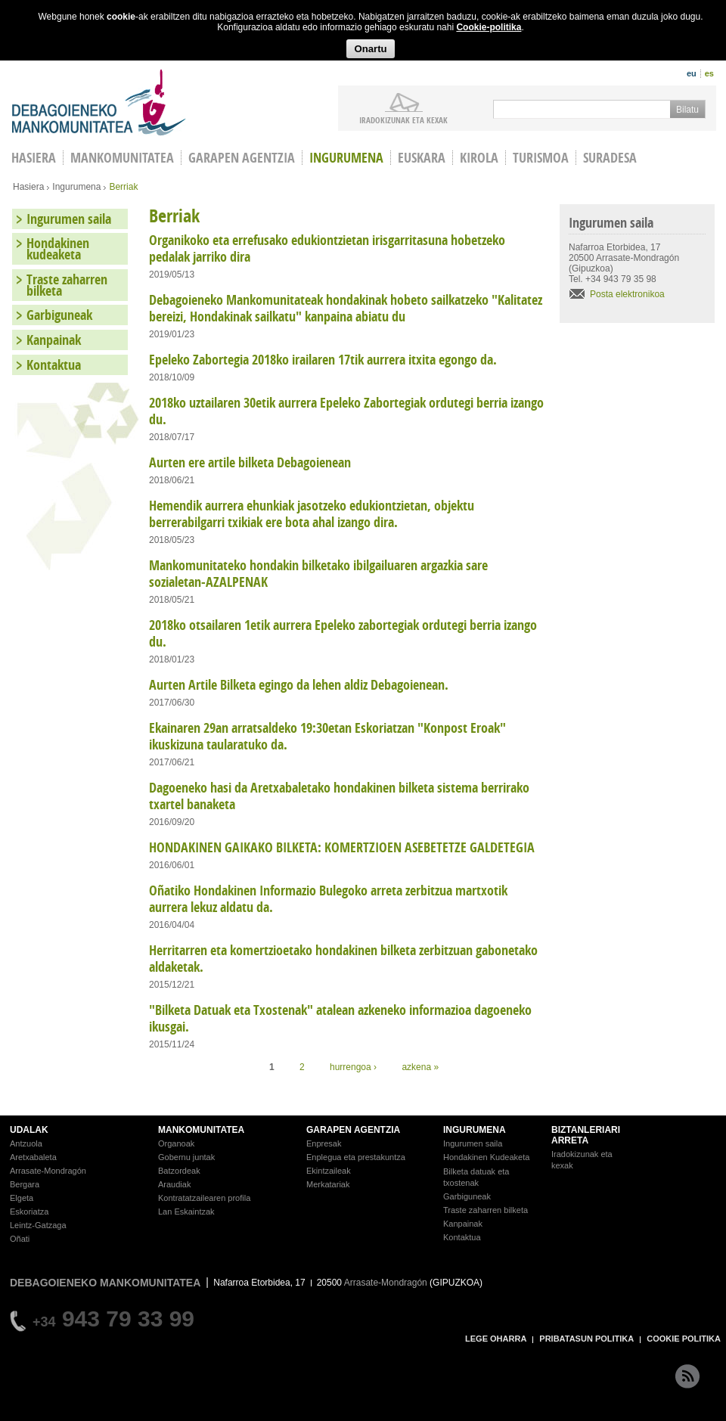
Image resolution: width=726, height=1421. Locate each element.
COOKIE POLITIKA (684, 1338)
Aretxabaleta (33, 1157)
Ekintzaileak (328, 1170)
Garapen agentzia (241, 157)
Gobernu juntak (186, 1157)
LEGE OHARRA (495, 1338)
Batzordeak (179, 1170)
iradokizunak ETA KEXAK (403, 119)
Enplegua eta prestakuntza (355, 1157)
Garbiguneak (59, 315)
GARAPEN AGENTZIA (353, 1130)
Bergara (24, 1184)
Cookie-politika (488, 27)
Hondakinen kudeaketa (57, 249)
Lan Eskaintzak (186, 1211)
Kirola (479, 157)
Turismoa (541, 157)
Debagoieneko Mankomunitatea (99, 102)
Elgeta (21, 1197)
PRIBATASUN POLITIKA (586, 1338)
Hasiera (28, 187)
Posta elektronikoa (627, 294)
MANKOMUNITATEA (201, 1130)
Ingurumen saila (68, 218)
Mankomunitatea (122, 157)
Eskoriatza (29, 1211)
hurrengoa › (353, 1067)
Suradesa (610, 157)
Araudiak (174, 1184)
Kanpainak (53, 339)
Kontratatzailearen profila (204, 1197)
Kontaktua (53, 364)
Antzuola (26, 1143)
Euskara (421, 157)
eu (692, 73)
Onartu (370, 48)
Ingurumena (346, 157)
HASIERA (33, 157)
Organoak (176, 1143)
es (709, 73)
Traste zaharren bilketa (66, 285)
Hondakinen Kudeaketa (486, 1157)
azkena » (420, 1067)
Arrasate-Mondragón (48, 1170)
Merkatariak (327, 1184)
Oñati (19, 1238)
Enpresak (323, 1143)
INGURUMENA (474, 1130)
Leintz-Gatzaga (38, 1225)
